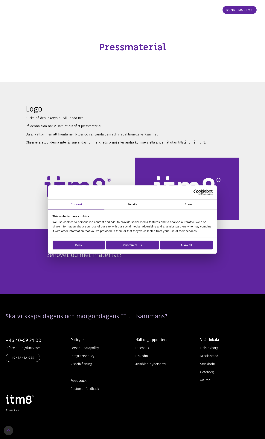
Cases (148, 10)
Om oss (133, 10)
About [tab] (189, 204)
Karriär (163, 10)
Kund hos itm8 (239, 10)
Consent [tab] (76, 204)
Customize (132, 245)
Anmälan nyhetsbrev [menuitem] (150, 364)
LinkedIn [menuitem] (141, 356)
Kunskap (113, 10)
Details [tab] (132, 204)
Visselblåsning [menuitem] (81, 364)
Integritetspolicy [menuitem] (82, 356)
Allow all (186, 245)
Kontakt (182, 10)
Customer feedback (85, 389)
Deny (78, 245)
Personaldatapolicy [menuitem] (85, 348)
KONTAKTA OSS (22, 358)
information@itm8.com (23, 348)
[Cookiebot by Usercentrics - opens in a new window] (196, 192)
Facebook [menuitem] (142, 348)
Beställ (200, 10)
